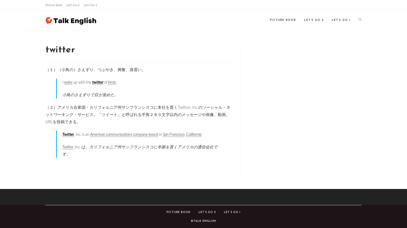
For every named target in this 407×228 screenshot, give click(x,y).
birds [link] (112, 82)
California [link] (193, 134)
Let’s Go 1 (90, 5)
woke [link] (68, 82)
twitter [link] (97, 82)
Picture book (53, 5)
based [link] (153, 134)
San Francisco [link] (173, 134)
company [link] (140, 134)
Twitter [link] (68, 134)
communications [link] (119, 134)
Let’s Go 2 (73, 5)
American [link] (97, 134)
